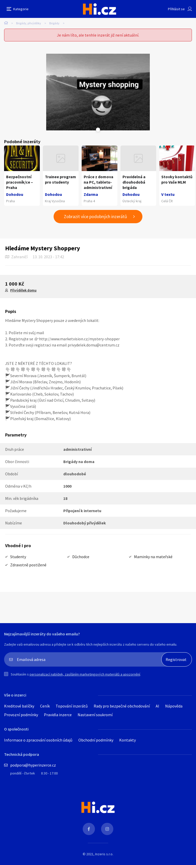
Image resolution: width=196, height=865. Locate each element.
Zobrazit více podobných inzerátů (95, 216)
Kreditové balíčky (19, 706)
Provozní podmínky (21, 714)
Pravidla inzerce (58, 714)
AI (157, 706)
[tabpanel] (98, 92)
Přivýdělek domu (23, 290)
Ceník (45, 706)
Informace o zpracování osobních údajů (38, 740)
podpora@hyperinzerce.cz (33, 765)
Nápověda (173, 706)
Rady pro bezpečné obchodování (122, 706)
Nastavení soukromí (95, 714)
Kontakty (127, 740)
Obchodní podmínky (95, 740)
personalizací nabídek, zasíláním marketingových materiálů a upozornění (85, 674)
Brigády (54, 23)
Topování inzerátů (72, 706)
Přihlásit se (176, 9)
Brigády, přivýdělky (28, 23)
